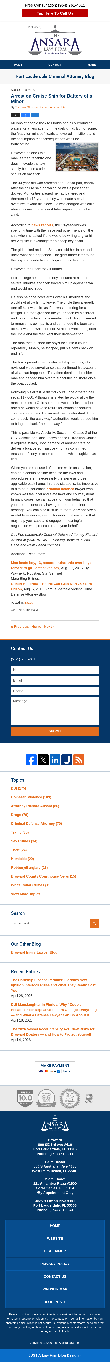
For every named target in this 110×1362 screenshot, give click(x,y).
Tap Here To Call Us (55, 13)
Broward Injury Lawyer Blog (34, 952)
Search (94, 923)
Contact (54, 64)
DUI (18, 788)
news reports (42, 225)
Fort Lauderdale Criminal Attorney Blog (55, 39)
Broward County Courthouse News (43, 876)
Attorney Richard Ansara (35, 806)
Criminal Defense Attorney (36, 824)
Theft (19, 850)
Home (18, 64)
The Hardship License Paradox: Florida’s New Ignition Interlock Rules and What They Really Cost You (53, 985)
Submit (55, 731)
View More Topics (25, 894)
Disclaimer (55, 1251)
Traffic (20, 832)
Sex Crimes (24, 841)
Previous (20, 627)
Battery (28, 602)
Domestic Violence (31, 797)
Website (55, 1238)
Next (49, 627)
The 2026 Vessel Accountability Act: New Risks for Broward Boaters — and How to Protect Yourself (53, 1031)
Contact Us (55, 1277)
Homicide (22, 859)
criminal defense (60, 489)
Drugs (19, 815)
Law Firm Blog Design (54, 1355)
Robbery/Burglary (29, 868)
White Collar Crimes (31, 885)
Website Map (55, 1289)
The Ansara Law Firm (66, 1342)
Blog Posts (55, 1302)
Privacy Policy (55, 1264)
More (92, 64)
